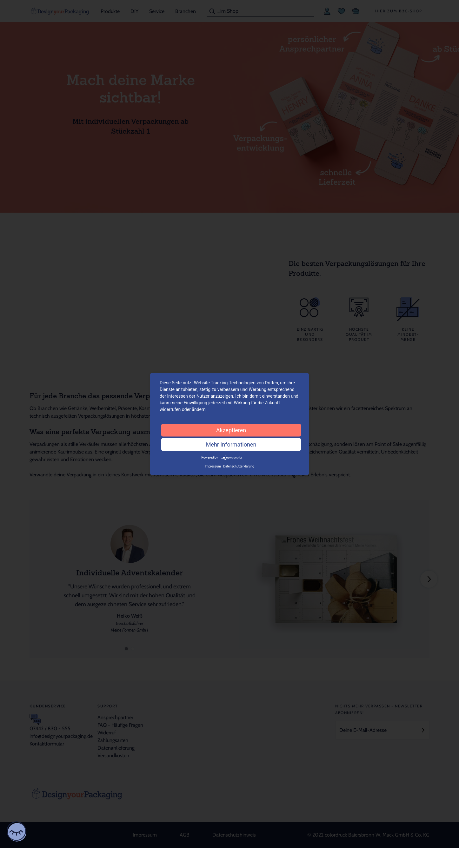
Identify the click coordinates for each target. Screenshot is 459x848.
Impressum (213, 466)
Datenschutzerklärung (238, 466)
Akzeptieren (231, 430)
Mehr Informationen (231, 444)
